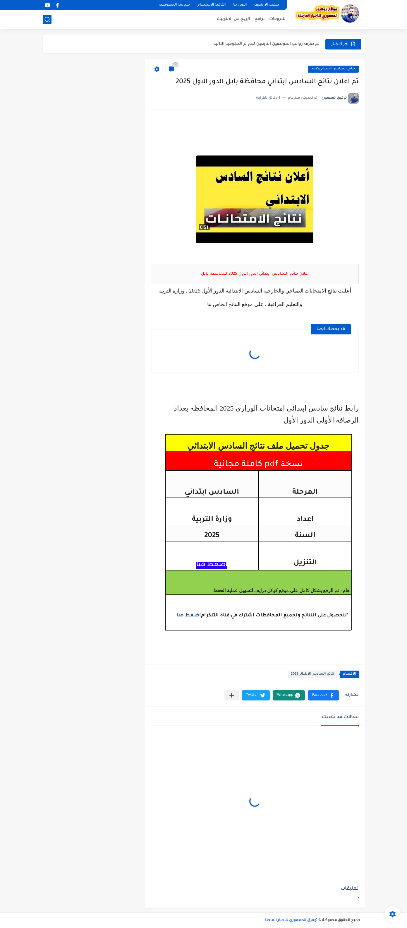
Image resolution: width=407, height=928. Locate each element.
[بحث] (47, 19)
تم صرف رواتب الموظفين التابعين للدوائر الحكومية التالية (267, 44)
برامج (260, 19)
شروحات (277, 19)
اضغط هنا (188, 615)
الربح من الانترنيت (233, 19)
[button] (323, 695)
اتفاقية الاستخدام (212, 5)
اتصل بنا (240, 5)
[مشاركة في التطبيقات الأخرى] (231, 695)
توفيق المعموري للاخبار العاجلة (291, 920)
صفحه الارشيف (266, 5)
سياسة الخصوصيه (174, 5)
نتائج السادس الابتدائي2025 (333, 69)
